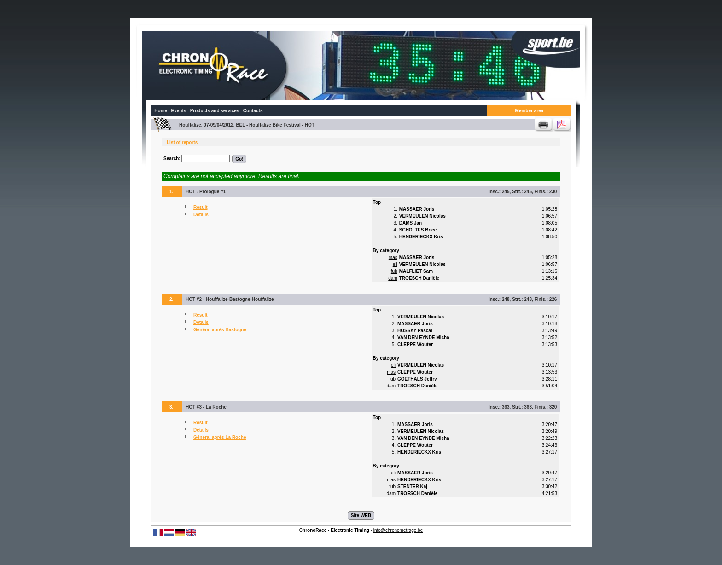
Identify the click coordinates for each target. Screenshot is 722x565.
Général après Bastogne (219, 329)
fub (394, 271)
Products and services (214, 110)
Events (178, 110)
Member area (529, 110)
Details (201, 214)
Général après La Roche (219, 437)
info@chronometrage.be (398, 530)
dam (392, 278)
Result (200, 207)
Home (160, 110)
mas (393, 257)
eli (395, 264)
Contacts (253, 110)
